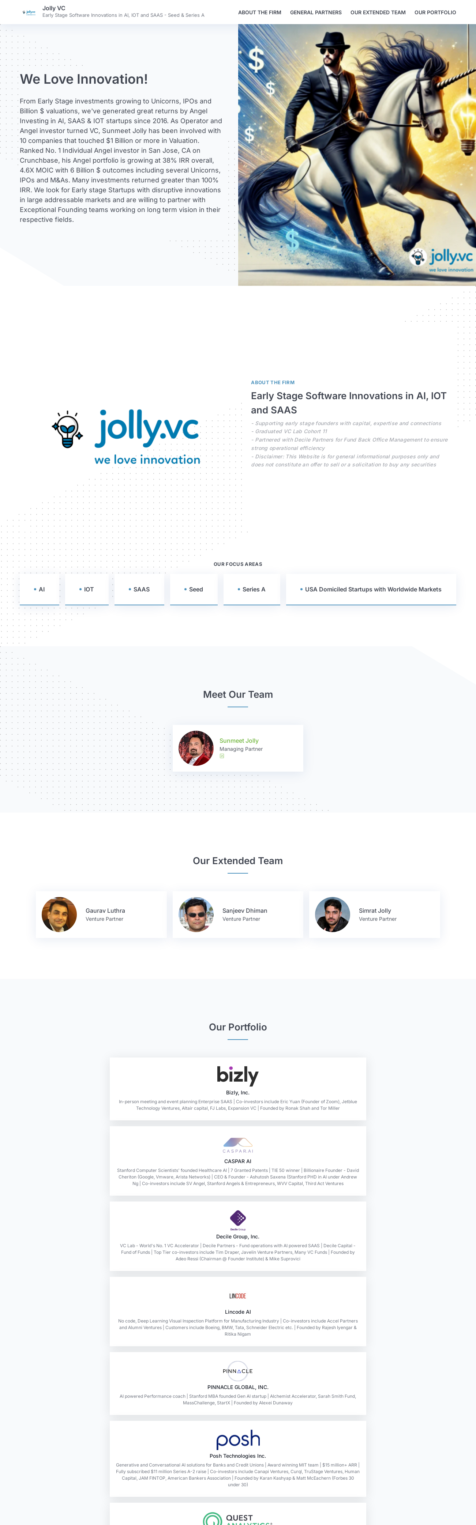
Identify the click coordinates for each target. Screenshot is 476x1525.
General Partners (316, 12)
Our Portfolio (435, 12)
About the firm (259, 12)
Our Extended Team (378, 12)
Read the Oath (238, 1495)
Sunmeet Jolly (239, 740)
